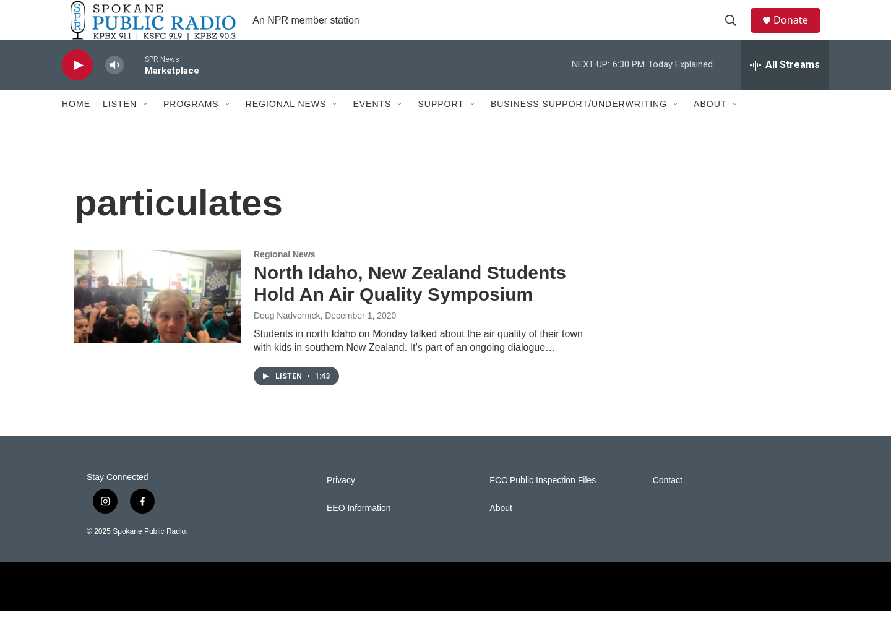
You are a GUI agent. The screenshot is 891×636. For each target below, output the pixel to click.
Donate (797, 32)
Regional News (286, 129)
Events (372, 129)
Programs (191, 129)
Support (440, 129)
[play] (77, 90)
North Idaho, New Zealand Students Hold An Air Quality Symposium (410, 308)
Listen (120, 129)
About (710, 129)
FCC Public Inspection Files (542, 505)
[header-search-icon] (735, 32)
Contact (667, 505)
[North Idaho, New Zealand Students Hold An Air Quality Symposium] (157, 321)
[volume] (114, 90)
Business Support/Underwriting (579, 129)
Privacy (341, 505)
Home (76, 129)
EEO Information (359, 533)
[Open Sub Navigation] (146, 129)
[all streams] (785, 89)
